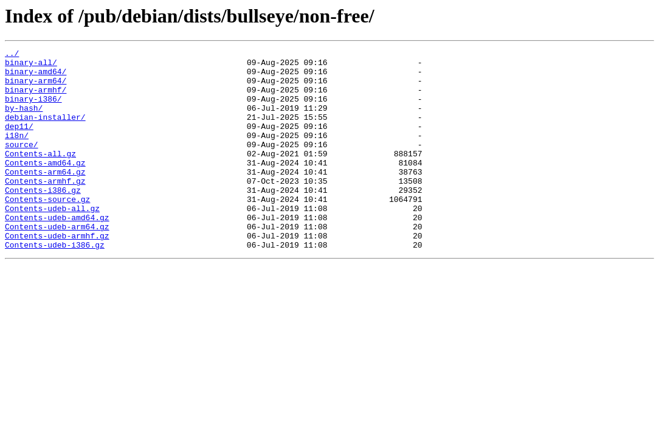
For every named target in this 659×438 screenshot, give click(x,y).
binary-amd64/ (35, 76)
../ (12, 54)
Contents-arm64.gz (45, 197)
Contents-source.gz (47, 229)
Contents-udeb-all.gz (52, 240)
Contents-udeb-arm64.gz (57, 262)
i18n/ (17, 153)
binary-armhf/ (35, 98)
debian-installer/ (45, 131)
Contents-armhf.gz (45, 208)
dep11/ (19, 142)
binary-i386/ (33, 109)
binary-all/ (31, 65)
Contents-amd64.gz (45, 186)
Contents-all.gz (40, 175)
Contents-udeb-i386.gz (55, 284)
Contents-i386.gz (43, 219)
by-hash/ (24, 120)
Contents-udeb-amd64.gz (57, 251)
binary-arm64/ (35, 87)
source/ (21, 164)
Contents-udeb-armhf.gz (57, 273)
